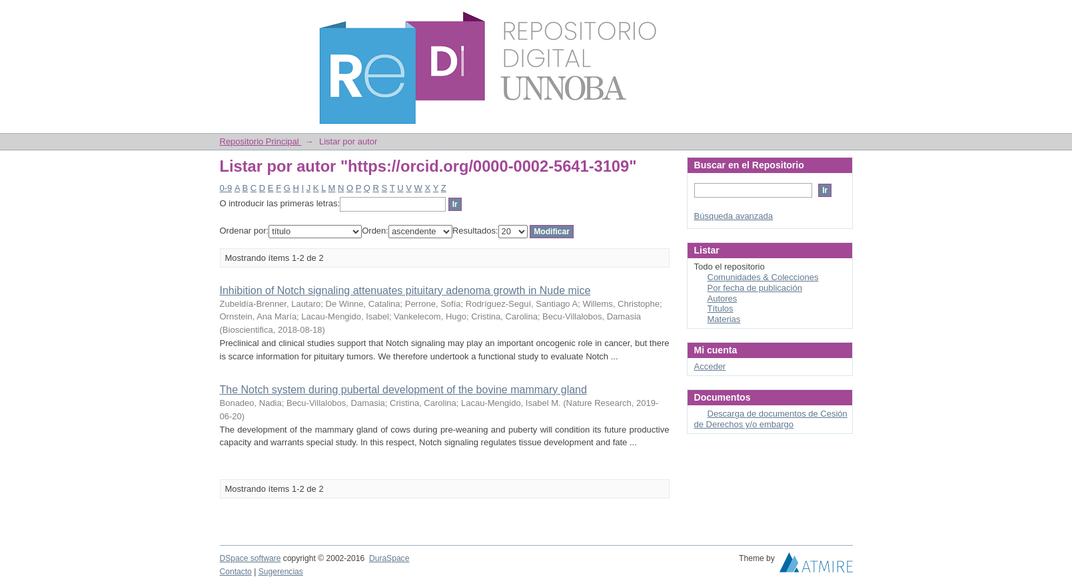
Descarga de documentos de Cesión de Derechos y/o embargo (770, 419)
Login (842, 16)
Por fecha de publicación (755, 288)
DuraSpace (389, 558)
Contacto (236, 571)
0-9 (226, 188)
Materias (724, 319)
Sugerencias (281, 571)
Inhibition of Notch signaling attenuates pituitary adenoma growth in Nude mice (405, 290)
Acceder (710, 366)
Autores (723, 298)
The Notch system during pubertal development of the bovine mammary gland (403, 389)
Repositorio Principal (261, 141)
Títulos (721, 308)
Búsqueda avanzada (734, 216)
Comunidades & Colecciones (763, 277)
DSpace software (250, 558)
